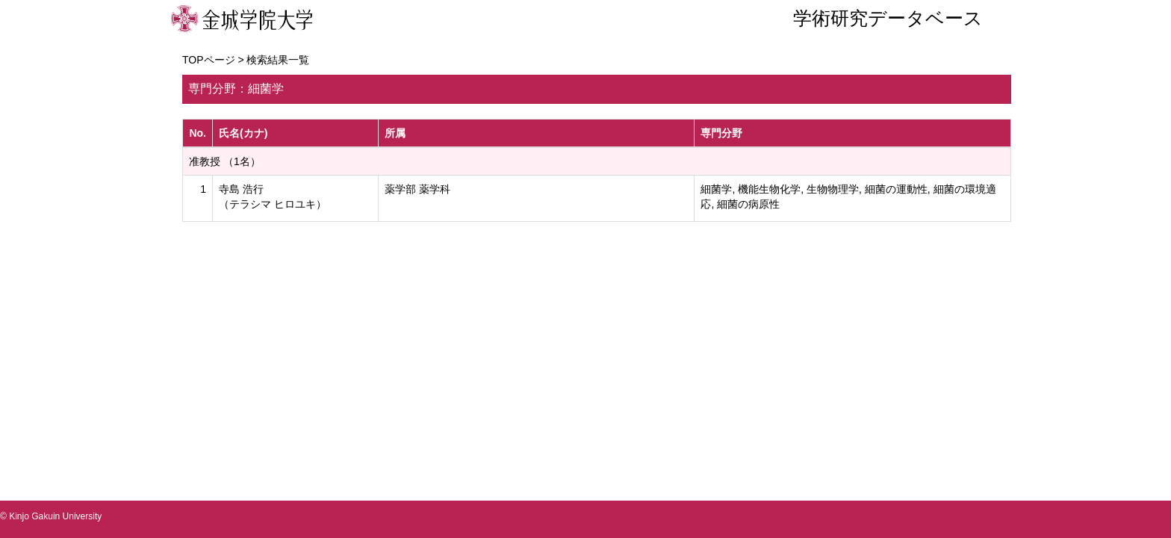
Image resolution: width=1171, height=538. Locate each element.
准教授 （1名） (225, 161)
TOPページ (208, 60)
